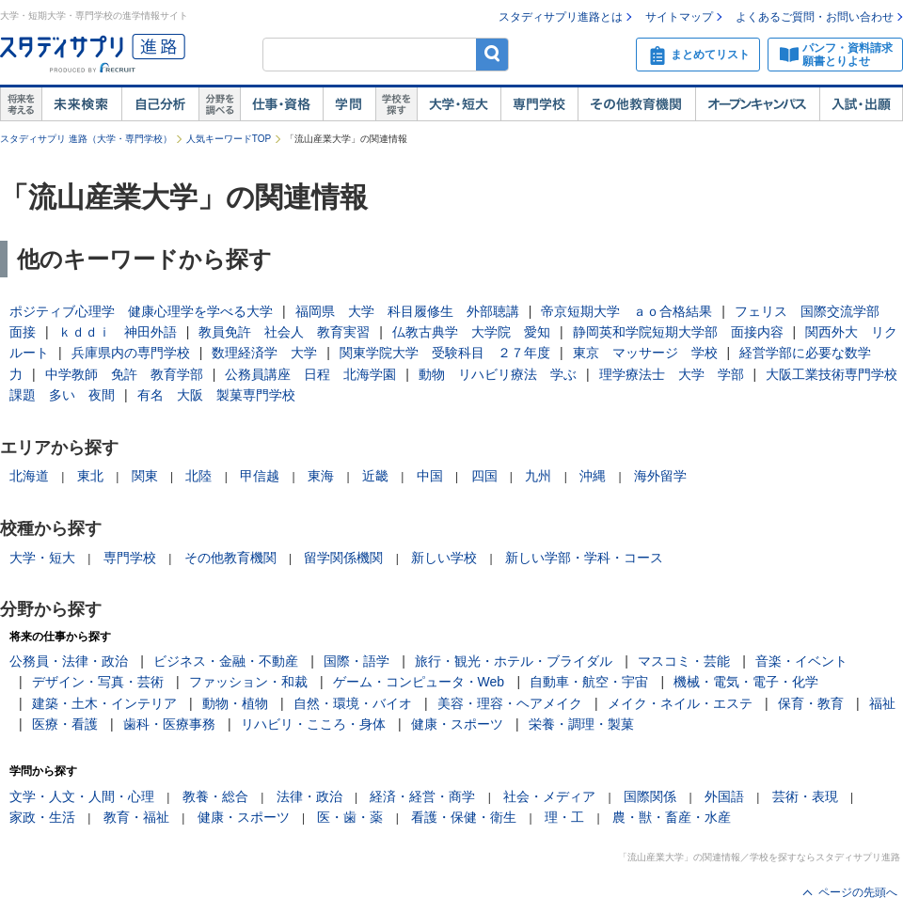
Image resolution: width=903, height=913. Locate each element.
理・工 (564, 817)
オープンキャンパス (757, 104)
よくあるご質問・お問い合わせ (815, 17)
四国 (484, 475)
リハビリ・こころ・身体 (313, 724)
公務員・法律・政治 (68, 661)
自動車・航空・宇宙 (589, 681)
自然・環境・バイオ (352, 703)
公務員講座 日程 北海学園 (310, 374)
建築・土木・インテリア (104, 703)
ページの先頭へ (857, 892)
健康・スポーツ (457, 724)
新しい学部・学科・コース (584, 557)
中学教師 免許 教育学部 (124, 374)
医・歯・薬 (350, 817)
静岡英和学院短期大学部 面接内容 (678, 331)
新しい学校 (444, 557)
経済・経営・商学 (422, 796)
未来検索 (81, 104)
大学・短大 (458, 104)
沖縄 (592, 475)
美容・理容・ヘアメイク (509, 703)
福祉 (882, 703)
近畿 (375, 475)
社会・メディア (549, 796)
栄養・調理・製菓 (581, 724)
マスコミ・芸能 (684, 661)
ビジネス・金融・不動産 (225, 661)
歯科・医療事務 (169, 724)
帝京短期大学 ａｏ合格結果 (626, 311)
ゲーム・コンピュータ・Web (419, 681)
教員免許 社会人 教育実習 (284, 331)
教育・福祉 (136, 817)
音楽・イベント (801, 661)
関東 (145, 475)
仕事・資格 (281, 104)
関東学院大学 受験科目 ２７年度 (445, 352)
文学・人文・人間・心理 (81, 796)
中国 (430, 475)
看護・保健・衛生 (463, 817)
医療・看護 (65, 724)
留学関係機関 (343, 557)
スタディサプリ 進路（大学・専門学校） (86, 139)
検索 (492, 54)
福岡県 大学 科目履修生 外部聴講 (407, 311)
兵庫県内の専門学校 (130, 352)
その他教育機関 (636, 104)
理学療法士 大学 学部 (671, 374)
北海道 (29, 475)
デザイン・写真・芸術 (98, 681)
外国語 (724, 796)
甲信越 (259, 475)
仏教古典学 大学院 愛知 (471, 331)
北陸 (198, 475)
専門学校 (539, 104)
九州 (538, 475)
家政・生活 (42, 817)
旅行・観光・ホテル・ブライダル (513, 661)
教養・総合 (215, 796)
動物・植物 (235, 703)
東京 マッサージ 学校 (645, 352)
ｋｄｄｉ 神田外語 (117, 331)
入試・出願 (861, 104)
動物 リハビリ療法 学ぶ (498, 374)
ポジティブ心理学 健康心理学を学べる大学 (141, 311)
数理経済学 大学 (264, 352)
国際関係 (650, 796)
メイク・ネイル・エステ (680, 703)
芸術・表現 (805, 796)
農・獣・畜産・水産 (671, 817)
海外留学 (660, 475)
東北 (90, 475)
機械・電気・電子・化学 (745, 681)
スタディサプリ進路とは (561, 17)
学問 (349, 104)
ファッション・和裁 (248, 681)
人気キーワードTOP (228, 139)
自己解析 (159, 104)
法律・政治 (309, 796)
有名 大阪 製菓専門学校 (216, 394)
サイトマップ (679, 17)
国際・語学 (356, 661)
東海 (321, 475)
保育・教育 (811, 703)
